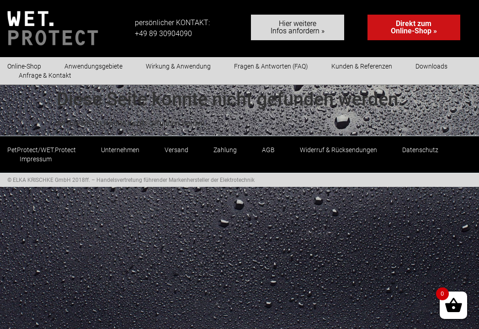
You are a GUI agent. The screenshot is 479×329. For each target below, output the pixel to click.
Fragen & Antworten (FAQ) (271, 66)
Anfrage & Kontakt (45, 75)
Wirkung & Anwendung (178, 66)
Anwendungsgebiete (93, 66)
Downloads (431, 66)
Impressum (36, 159)
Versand (176, 150)
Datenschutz (420, 150)
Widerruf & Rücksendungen (338, 150)
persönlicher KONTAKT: (172, 22)
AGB (268, 150)
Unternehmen (120, 150)
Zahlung (225, 150)
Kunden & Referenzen (361, 66)
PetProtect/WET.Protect (41, 150)
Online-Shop (24, 66)
